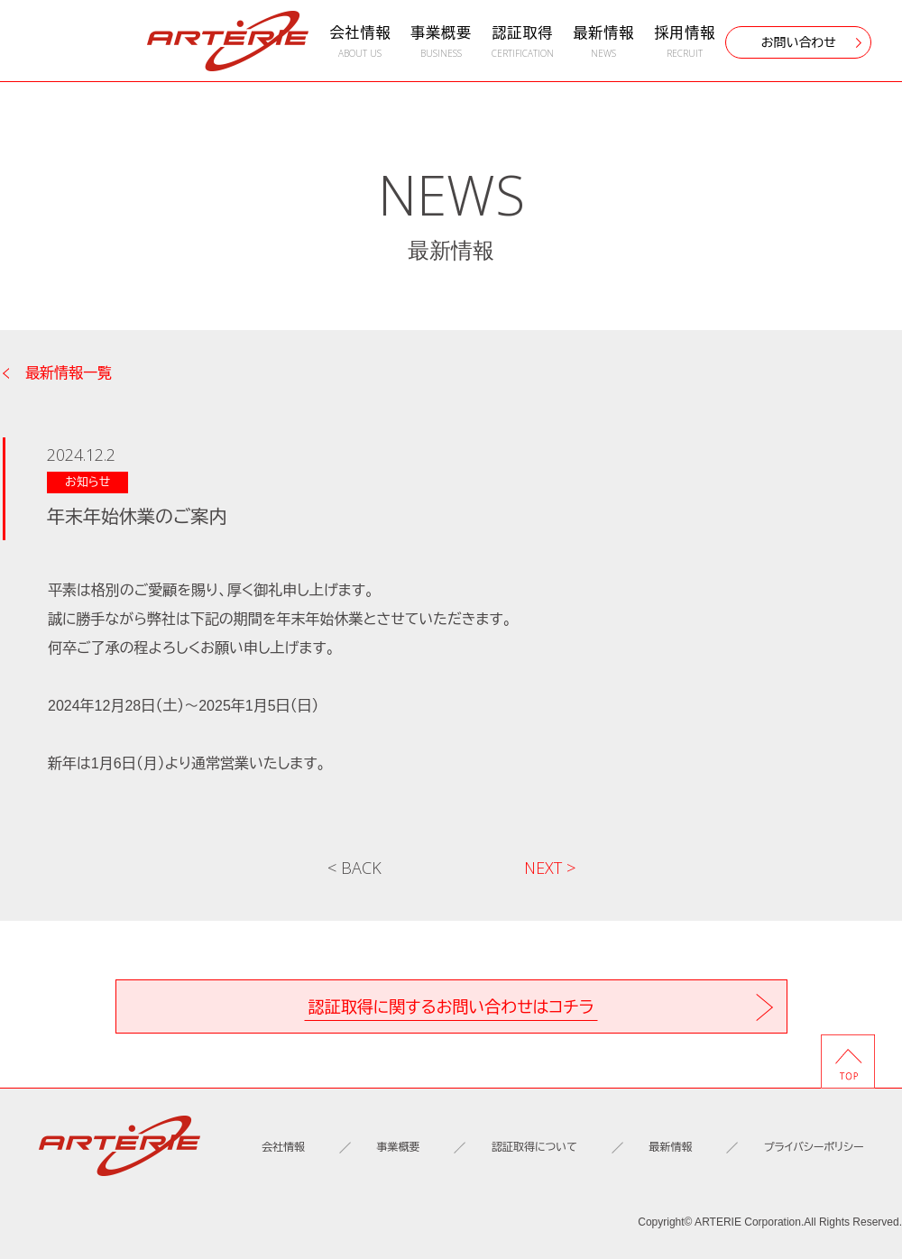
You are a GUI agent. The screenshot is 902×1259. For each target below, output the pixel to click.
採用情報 (684, 42)
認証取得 (522, 42)
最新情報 (603, 42)
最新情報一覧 (68, 373)
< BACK (354, 867)
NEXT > (549, 867)
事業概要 (441, 42)
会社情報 (359, 42)
